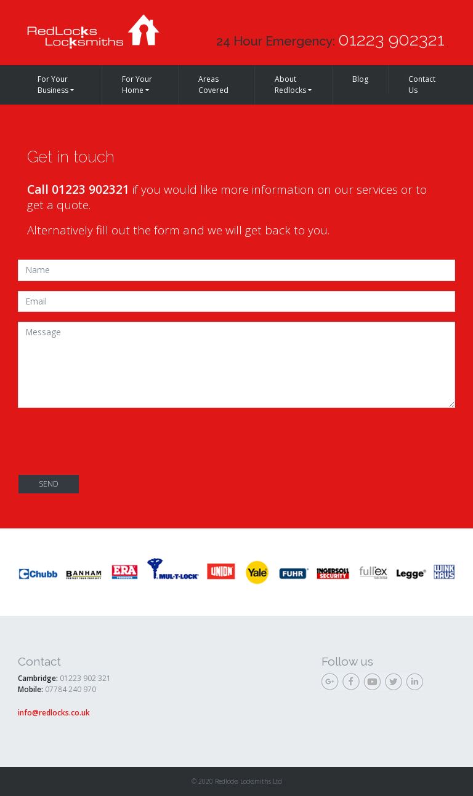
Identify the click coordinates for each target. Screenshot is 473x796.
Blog (360, 79)
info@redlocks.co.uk (54, 712)
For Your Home (137, 84)
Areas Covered (213, 84)
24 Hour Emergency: (330, 39)
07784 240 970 (70, 689)
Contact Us (421, 84)
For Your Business (53, 84)
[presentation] (111, 442)
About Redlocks (290, 84)
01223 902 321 (85, 678)
